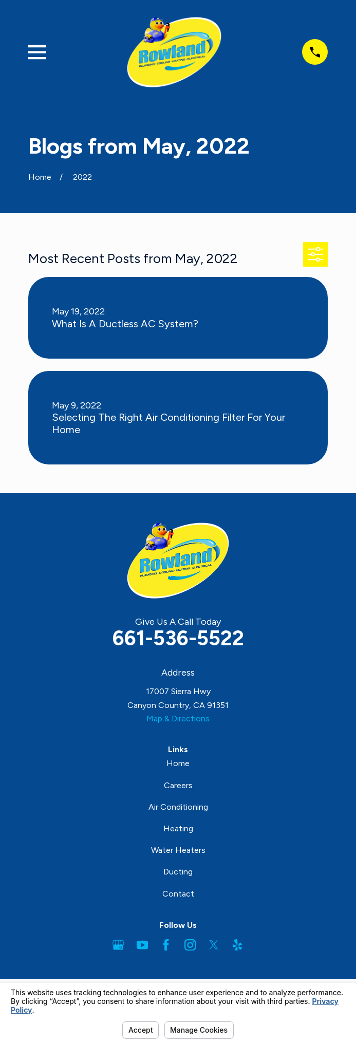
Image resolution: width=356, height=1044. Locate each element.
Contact (178, 894)
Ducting (178, 872)
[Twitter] (213, 944)
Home (178, 763)
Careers (178, 785)
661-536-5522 (178, 638)
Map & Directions (178, 718)
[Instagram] (190, 944)
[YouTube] (142, 944)
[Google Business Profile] (118, 944)
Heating (178, 828)
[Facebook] (166, 944)
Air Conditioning (178, 807)
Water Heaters (178, 850)
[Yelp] (237, 944)
